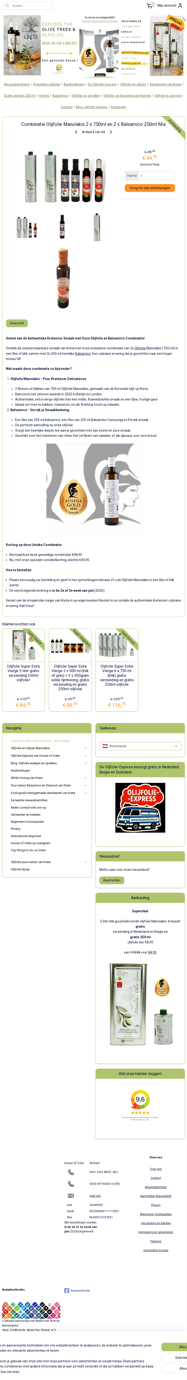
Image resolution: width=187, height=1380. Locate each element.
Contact (67, 107)
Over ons (156, 1169)
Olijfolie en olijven (133, 84)
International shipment (26, 836)
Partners (155, 1241)
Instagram (118, 107)
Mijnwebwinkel (143, 1371)
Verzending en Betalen (156, 1223)
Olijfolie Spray (20, 869)
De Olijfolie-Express (102, 84)
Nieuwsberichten (156, 1187)
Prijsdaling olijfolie (46, 84)
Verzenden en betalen (25, 814)
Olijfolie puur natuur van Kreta (49, 862)
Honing (44, 96)
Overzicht (17, 323)
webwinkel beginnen (104, 1371)
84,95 (152, 952)
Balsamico (60, 96)
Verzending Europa (155, 1250)
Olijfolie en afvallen (86, 96)
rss (86, 1371)
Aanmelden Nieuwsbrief (155, 1196)
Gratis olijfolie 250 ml (19, 96)
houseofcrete (77, 1290)
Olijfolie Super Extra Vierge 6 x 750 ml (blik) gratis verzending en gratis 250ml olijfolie (117, 675)
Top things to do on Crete (28, 850)
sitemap (77, 1371)
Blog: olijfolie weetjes (91, 107)
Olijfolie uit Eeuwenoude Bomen (127, 96)
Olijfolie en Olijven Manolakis (49, 748)
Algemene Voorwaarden (27, 821)
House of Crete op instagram (30, 843)
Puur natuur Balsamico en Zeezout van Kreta (49, 785)
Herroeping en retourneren (156, 1232)
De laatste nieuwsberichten (29, 800)
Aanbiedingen (74, 84)
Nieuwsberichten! (17, 84)
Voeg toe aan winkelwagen (150, 188)
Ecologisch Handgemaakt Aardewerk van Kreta (49, 793)
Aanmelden (112, 880)
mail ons (95, 1196)
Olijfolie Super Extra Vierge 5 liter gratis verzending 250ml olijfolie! (23, 673)
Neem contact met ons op (28, 807)
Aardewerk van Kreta (165, 84)
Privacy (15, 828)
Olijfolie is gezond (168, 96)
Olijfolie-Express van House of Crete (49, 756)
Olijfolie (140, 348)
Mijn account (170, 5)
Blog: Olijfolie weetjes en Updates (49, 763)
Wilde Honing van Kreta (49, 778)
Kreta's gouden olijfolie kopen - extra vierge (40, 741)
